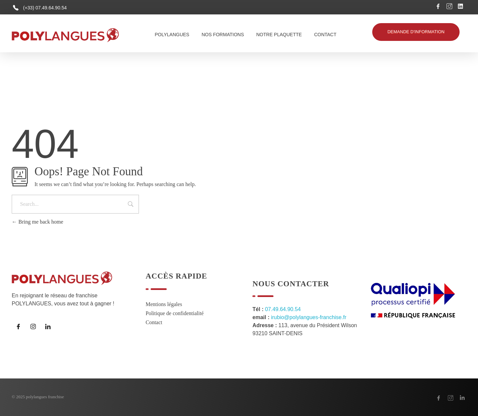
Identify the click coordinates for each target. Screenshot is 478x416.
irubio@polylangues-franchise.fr (308, 317)
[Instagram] (33, 326)
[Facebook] (18, 326)
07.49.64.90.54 (283, 309)
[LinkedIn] (48, 326)
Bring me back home (37, 222)
